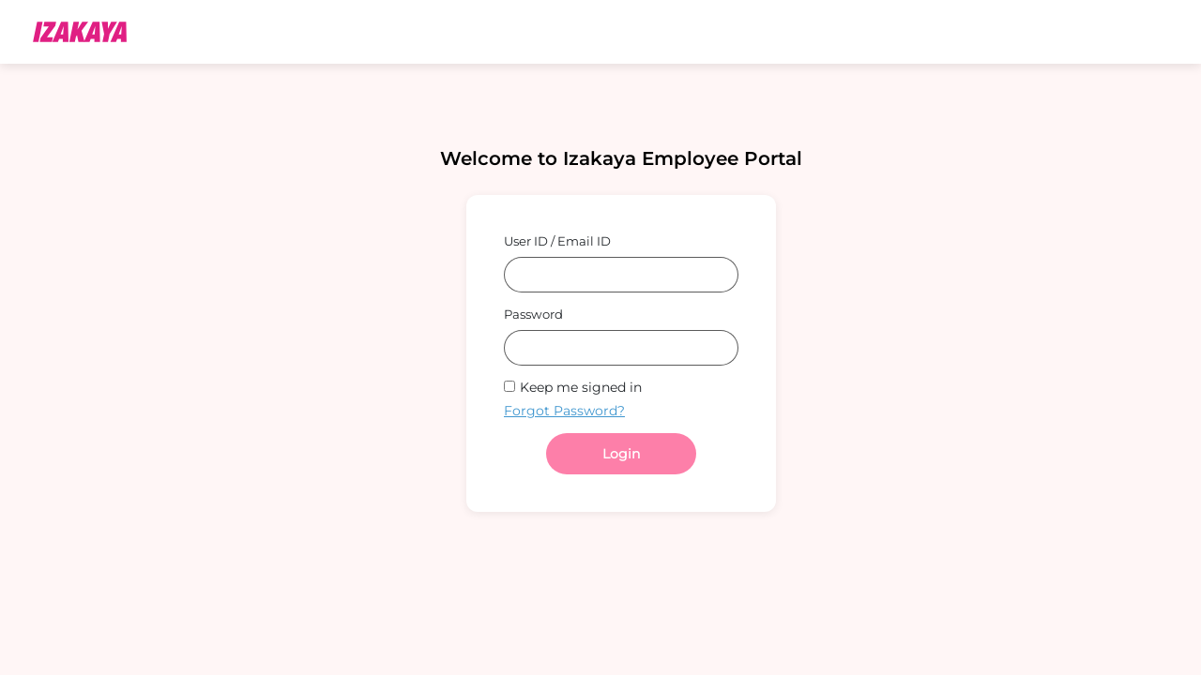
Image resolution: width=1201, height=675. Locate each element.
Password (533, 314)
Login (621, 453)
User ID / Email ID (557, 240)
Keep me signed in (581, 387)
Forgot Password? (564, 410)
